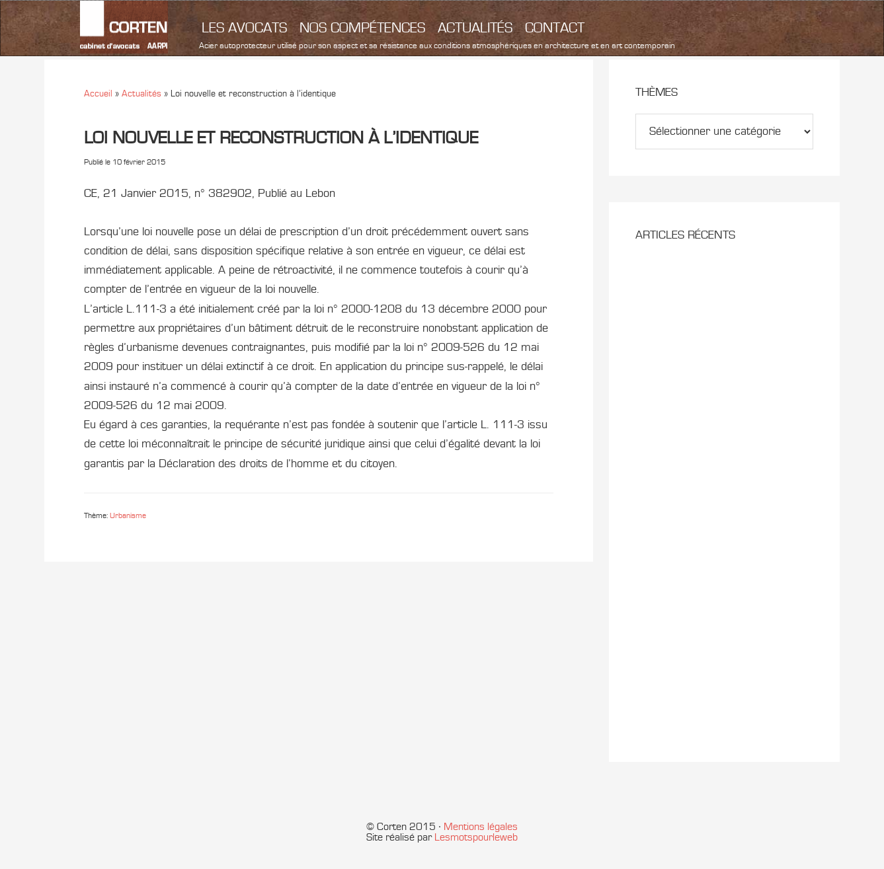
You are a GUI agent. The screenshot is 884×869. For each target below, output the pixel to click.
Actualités (141, 93)
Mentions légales (481, 826)
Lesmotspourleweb (476, 837)
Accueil (98, 93)
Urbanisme (128, 515)
